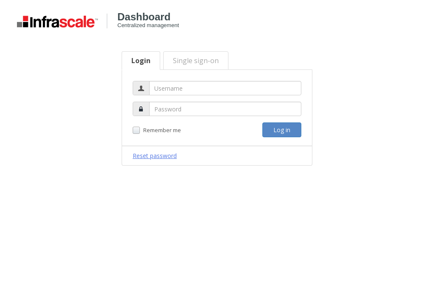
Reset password (155, 156)
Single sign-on (196, 60)
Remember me (157, 130)
